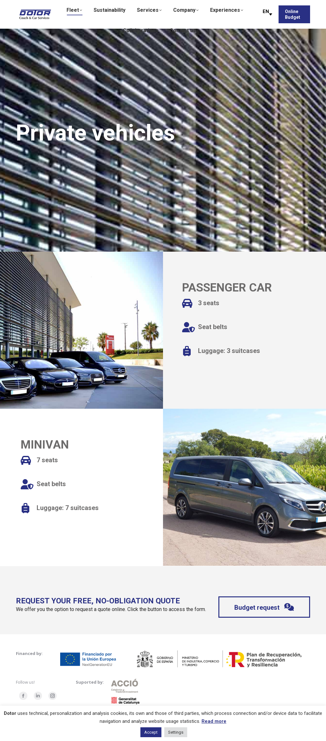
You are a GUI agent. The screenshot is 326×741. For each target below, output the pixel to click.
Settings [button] (175, 732)
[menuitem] (265, 14)
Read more (214, 721)
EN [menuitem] (266, 11)
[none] (265, 14)
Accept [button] (151, 732)
